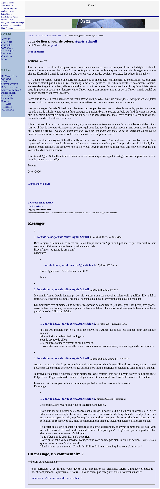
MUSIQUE (7, 95)
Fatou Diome (6, 14)
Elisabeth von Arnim (9, 17)
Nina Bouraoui (7, 28)
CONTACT (7, 47)
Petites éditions (8, 92)
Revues (5, 101)
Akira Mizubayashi (9, 8)
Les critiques (7, 50)
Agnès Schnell (86, 41)
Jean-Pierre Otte (7, 5)
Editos (4, 81)
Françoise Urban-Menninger (12, 22)
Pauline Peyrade (7, 11)
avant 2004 (6, 45)
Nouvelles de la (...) (11, 90)
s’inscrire (50, 478)
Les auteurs (7, 53)
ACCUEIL (6, 39)
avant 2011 (6, 42)
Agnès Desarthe (7, 3)
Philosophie (7, 98)
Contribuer (6, 56)
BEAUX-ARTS (9, 76)
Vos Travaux (7, 109)
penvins (55, 45)
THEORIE (6, 106)
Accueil (31, 36)
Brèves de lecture (10, 87)
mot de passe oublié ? (69, 478)
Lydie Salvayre (7, 19)
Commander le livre (39, 183)
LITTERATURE (9, 84)
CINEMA (6, 78)
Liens (4, 59)
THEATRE (6, 104)
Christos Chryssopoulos (11, 25)
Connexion (37, 478)
